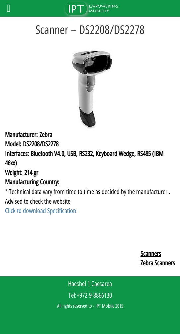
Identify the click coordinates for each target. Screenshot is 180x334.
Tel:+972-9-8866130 (90, 295)
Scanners (150, 254)
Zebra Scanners (157, 263)
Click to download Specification (40, 211)
